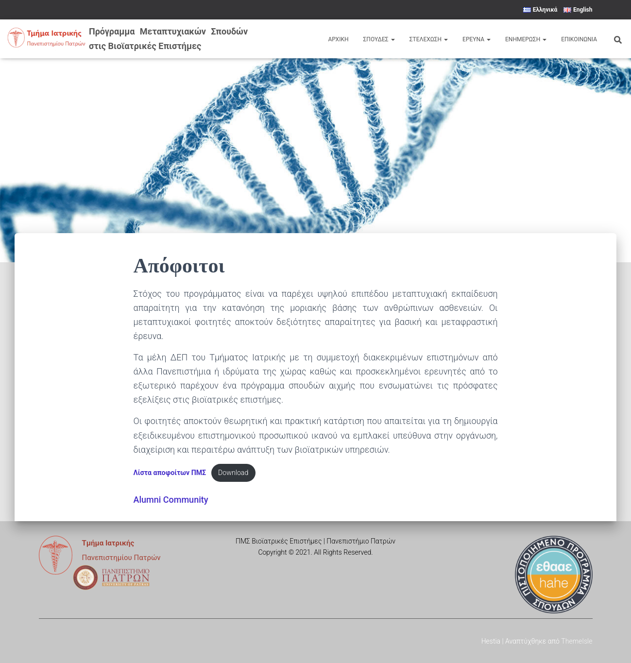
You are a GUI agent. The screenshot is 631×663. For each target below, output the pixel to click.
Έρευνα (476, 39)
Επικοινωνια (579, 39)
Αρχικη (338, 39)
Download (234, 473)
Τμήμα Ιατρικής (108, 543)
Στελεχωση (428, 39)
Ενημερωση (525, 39)
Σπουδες (378, 39)
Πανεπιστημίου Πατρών (121, 557)
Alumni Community (171, 499)
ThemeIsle (576, 641)
